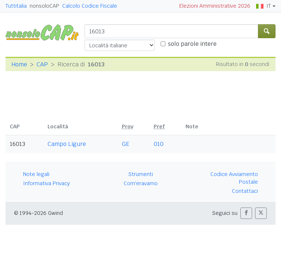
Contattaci (245, 191)
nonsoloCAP (44, 6)
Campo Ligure (67, 144)
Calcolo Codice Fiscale (89, 6)
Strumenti (140, 174)
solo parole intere (192, 44)
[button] (246, 213)
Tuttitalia (16, 6)
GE (125, 144)
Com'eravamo (141, 183)
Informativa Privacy (46, 183)
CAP (42, 64)
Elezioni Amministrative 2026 (214, 6)
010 (159, 144)
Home (19, 64)
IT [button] (263, 6)
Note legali (36, 174)
